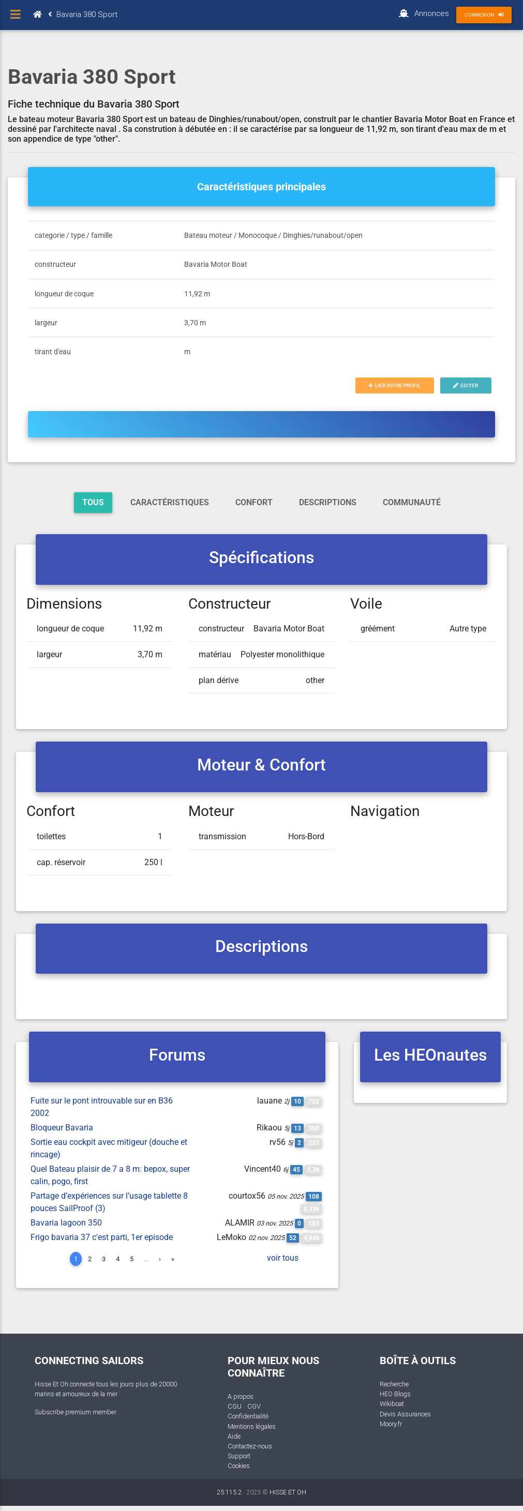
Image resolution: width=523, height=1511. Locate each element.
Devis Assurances (405, 1414)
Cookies (239, 1465)
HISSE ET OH (288, 1492)
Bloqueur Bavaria (62, 1127)
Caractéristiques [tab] (169, 502)
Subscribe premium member (75, 1412)
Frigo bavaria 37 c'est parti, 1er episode (102, 1237)
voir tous (282, 1258)
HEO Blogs (395, 1393)
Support (239, 1456)
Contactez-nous (250, 1446)
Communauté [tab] (412, 502)
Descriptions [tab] (327, 502)
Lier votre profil (394, 385)
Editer (465, 385)
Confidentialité (248, 1416)
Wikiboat (392, 1403)
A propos (240, 1396)
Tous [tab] (93, 502)
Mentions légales (252, 1426)
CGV (254, 1406)
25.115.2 (229, 1492)
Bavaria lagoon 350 (66, 1223)
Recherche (394, 1384)
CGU (235, 1406)
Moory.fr (391, 1423)
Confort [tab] (254, 502)
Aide (234, 1436)
